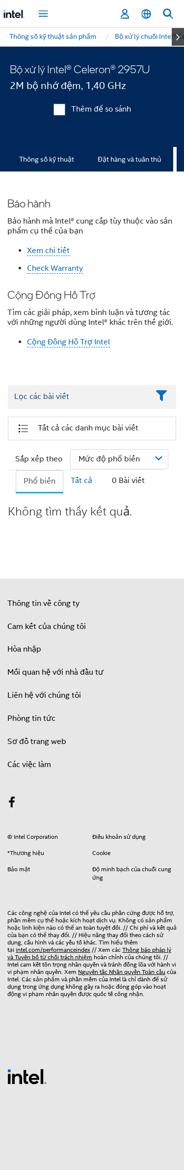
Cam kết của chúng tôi (46, 626)
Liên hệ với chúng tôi (44, 695)
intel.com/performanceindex (53, 949)
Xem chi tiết (48, 251)
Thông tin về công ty (43, 603)
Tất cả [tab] (81, 480)
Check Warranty (55, 268)
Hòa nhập (24, 649)
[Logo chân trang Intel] (27, 1076)
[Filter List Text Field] (78, 397)
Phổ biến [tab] (39, 481)
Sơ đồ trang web (36, 741)
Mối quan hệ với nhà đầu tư (55, 672)
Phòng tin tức (31, 718)
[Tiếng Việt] (146, 14)
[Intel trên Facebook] (11, 804)
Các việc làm (29, 765)
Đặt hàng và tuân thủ (129, 159)
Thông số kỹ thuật (46, 159)
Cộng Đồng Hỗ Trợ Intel (68, 342)
